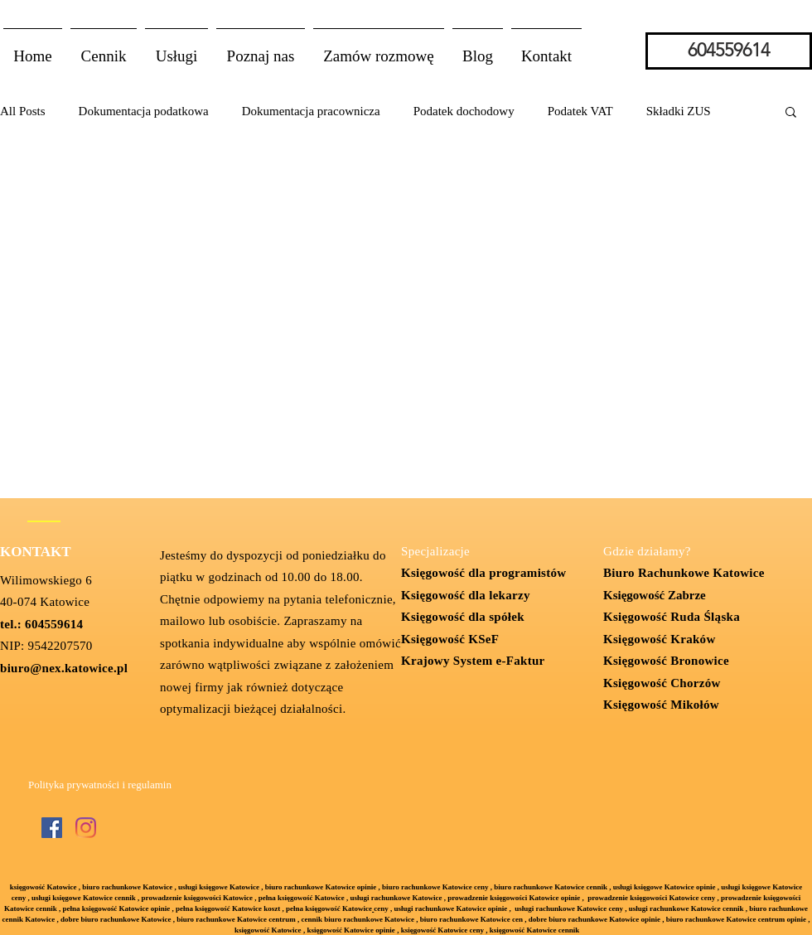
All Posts (23, 111)
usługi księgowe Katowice (218, 887)
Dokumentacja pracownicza (311, 111)
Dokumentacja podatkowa (144, 111)
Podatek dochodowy (464, 111)
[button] (176, 49)
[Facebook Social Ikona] (51, 827)
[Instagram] (85, 827)
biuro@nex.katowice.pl (64, 668)
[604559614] (728, 51)
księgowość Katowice (43, 887)
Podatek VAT (580, 111)
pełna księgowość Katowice (329, 908)
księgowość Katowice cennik (535, 930)
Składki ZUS (678, 111)
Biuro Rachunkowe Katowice (684, 572)
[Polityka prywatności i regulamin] (100, 785)
